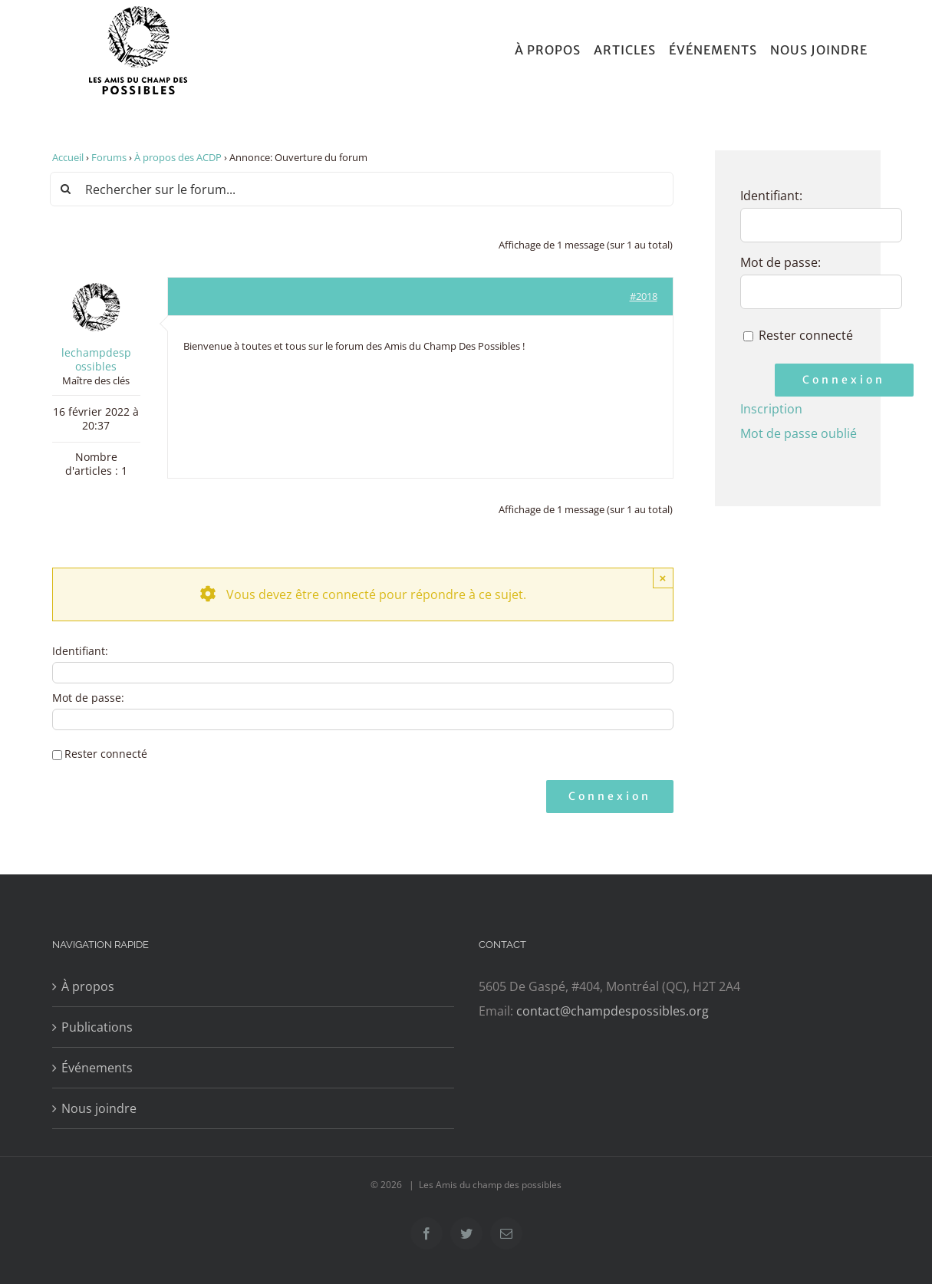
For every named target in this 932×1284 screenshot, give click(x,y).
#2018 (643, 296)
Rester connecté (105, 754)
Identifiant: (80, 651)
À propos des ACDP (178, 157)
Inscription (771, 408)
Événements (97, 1067)
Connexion (609, 796)
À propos (87, 986)
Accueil (68, 157)
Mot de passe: (88, 698)
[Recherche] (67, 189)
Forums (109, 157)
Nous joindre (99, 1108)
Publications (97, 1027)
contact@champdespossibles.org (612, 1011)
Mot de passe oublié (798, 433)
